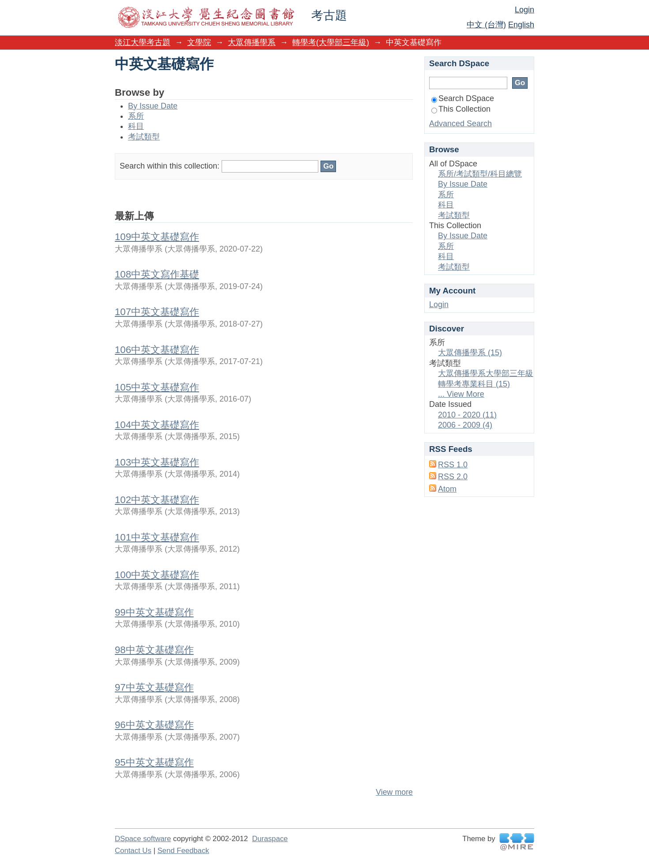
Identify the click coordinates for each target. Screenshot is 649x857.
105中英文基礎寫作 (157, 387)
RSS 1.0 (453, 464)
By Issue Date (152, 105)
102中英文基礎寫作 (157, 499)
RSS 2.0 (453, 476)
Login (524, 9)
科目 (136, 126)
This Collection (461, 109)
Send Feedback (183, 850)
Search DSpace (462, 98)
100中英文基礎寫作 (157, 574)
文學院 (199, 42)
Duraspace (270, 838)
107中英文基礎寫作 (157, 311)
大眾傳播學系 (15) (470, 352)
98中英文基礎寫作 (154, 649)
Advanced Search (460, 123)
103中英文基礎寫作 (157, 462)
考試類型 (144, 136)
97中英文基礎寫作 (154, 687)
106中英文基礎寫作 (157, 349)
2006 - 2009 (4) (465, 425)
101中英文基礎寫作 (157, 537)
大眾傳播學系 (251, 42)
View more (394, 792)
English (521, 24)
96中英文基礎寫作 (154, 724)
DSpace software (143, 838)
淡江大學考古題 (142, 42)
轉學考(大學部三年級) (330, 42)
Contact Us (133, 850)
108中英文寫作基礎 (157, 274)
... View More (461, 394)
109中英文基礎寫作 (157, 236)
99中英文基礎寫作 (154, 612)
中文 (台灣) (486, 24)
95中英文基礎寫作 (154, 762)
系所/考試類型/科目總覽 (480, 173)
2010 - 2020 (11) (467, 414)
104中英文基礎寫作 (157, 424)
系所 (136, 116)
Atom (447, 489)
